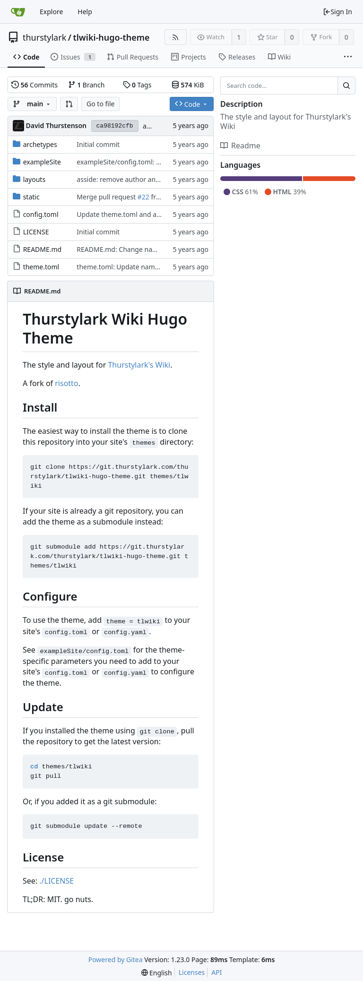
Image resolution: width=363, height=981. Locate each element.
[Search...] (346, 86)
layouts (34, 179)
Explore (51, 11)
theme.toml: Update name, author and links (145, 266)
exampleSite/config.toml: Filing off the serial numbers (160, 161)
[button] (69, 104)
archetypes (40, 144)
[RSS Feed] (175, 37)
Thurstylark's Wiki (139, 365)
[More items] (347, 57)
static (31, 196)
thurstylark (44, 37)
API (216, 972)
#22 (143, 196)
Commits (34, 84)
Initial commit (98, 144)
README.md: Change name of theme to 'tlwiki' (149, 249)
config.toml (41, 214)
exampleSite (42, 161)
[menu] (156, 972)
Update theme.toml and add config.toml (139, 214)
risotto (66, 383)
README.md (42, 249)
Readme (240, 145)
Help (85, 11)
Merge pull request (107, 196)
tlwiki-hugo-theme (111, 37)
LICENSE (36, 231)
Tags (137, 84)
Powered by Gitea (115, 959)
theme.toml (41, 266)
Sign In (337, 11)
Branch (86, 84)
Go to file (100, 103)
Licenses (192, 972)
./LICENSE (56, 881)
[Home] (18, 11)
